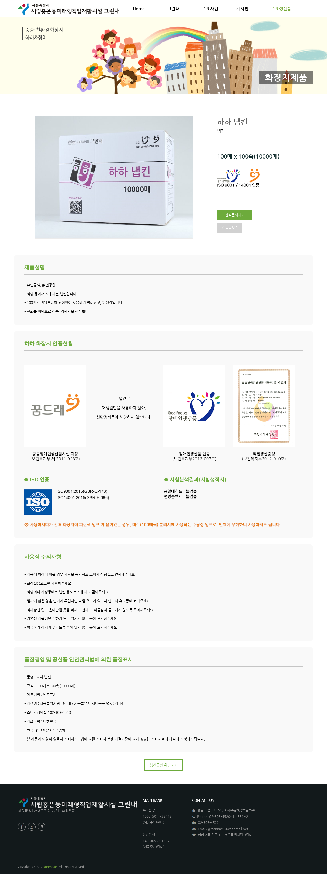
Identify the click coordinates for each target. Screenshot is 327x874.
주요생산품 (283, 8)
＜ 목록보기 (230, 228)
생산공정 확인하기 (163, 765)
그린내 (175, 8)
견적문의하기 (235, 215)
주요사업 (212, 8)
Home (139, 8)
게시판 (244, 8)
